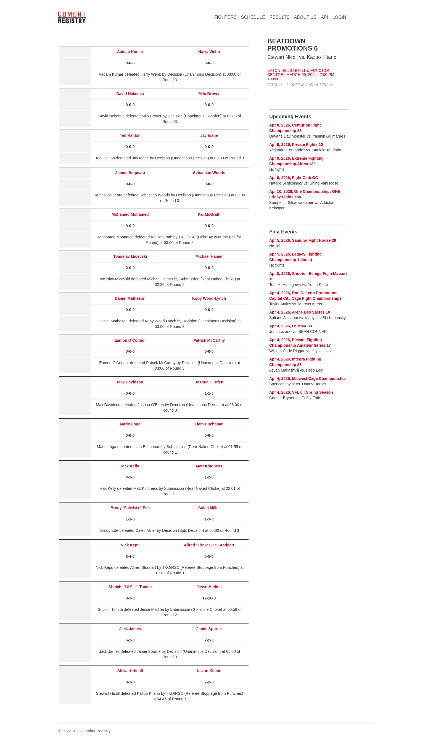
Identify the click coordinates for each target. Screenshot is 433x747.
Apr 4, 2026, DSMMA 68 (290, 326)
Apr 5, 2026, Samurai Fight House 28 (302, 240)
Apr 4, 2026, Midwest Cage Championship (307, 378)
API (324, 17)
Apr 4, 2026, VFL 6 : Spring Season (301, 392)
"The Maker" (209, 545)
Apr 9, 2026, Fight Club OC (293, 177)
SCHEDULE (253, 17)
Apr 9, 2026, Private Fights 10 (296, 144)
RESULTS (280, 17)
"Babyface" (130, 508)
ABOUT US (305, 17)
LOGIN (339, 17)
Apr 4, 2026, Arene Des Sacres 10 (299, 312)
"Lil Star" (130, 587)
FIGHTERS (225, 17)
